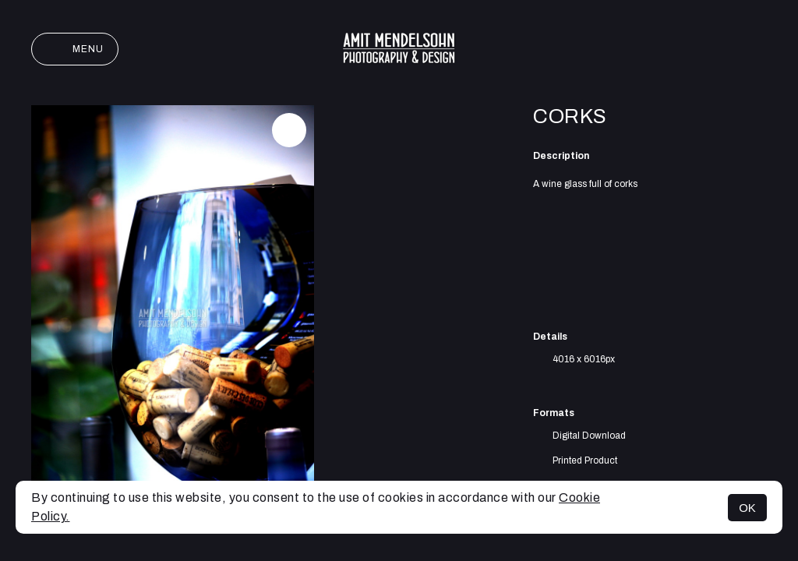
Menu (75, 49)
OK (747, 507)
